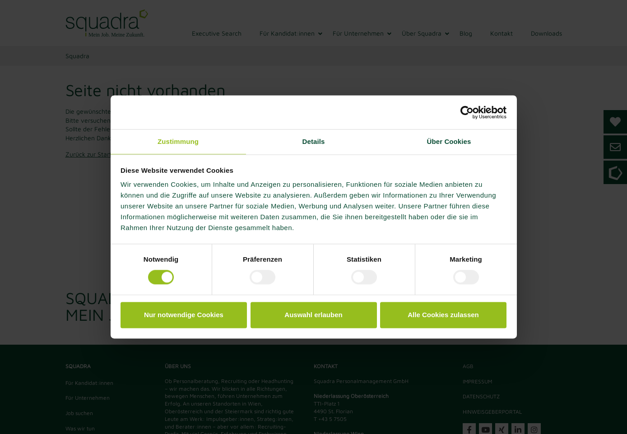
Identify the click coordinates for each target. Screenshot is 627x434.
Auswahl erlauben (313, 315)
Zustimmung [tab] (178, 141)
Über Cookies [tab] (449, 141)
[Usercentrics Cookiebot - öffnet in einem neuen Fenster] (466, 112)
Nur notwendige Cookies (183, 315)
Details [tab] (313, 141)
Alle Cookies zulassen (443, 315)
